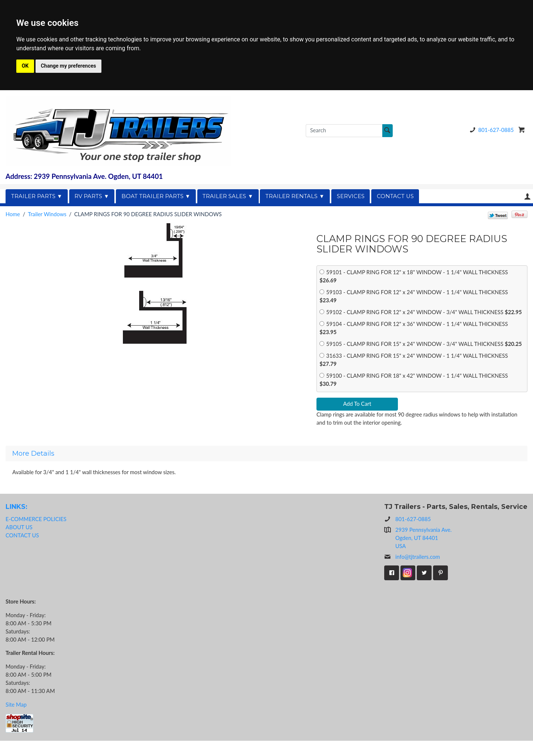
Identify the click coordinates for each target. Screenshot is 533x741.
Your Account (527, 196)
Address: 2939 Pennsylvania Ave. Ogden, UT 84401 (84, 176)
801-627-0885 (490, 129)
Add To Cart (357, 404)
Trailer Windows (47, 214)
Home (13, 214)
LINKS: (16, 507)
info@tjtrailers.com (412, 557)
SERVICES (351, 196)
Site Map (16, 704)
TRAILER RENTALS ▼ (295, 196)
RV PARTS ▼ (91, 196)
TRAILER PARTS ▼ (37, 196)
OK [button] (25, 66)
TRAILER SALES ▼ (227, 196)
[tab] (266, 454)
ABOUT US (19, 527)
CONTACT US (395, 196)
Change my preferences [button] (68, 66)
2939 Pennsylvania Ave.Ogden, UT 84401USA (423, 538)
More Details (33, 454)
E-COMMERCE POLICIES (36, 519)
